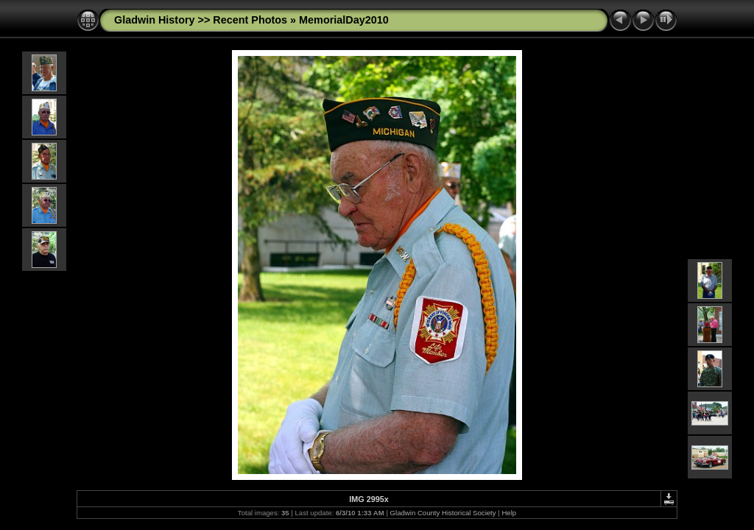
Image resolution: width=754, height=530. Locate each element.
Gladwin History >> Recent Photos (200, 20)
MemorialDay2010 (344, 20)
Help (508, 513)
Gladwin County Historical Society (443, 513)
